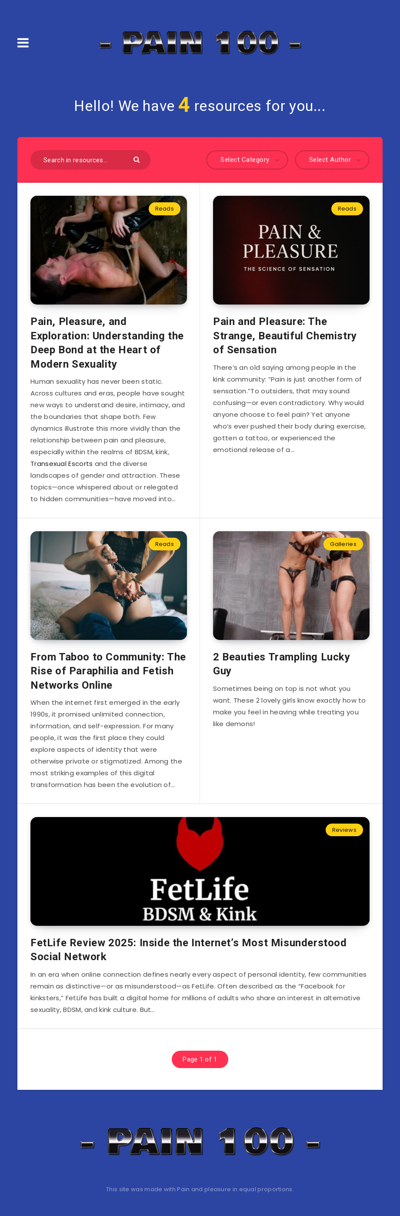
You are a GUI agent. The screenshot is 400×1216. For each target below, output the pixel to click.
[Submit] (137, 159)
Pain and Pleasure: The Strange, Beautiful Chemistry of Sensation (285, 335)
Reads (164, 208)
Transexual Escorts (61, 463)
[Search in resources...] (90, 160)
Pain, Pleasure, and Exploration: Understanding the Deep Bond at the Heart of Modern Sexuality (107, 342)
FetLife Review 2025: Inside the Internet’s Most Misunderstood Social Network (188, 950)
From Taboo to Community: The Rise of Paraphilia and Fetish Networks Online (108, 671)
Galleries (343, 544)
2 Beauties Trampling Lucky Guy (281, 664)
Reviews (344, 830)
